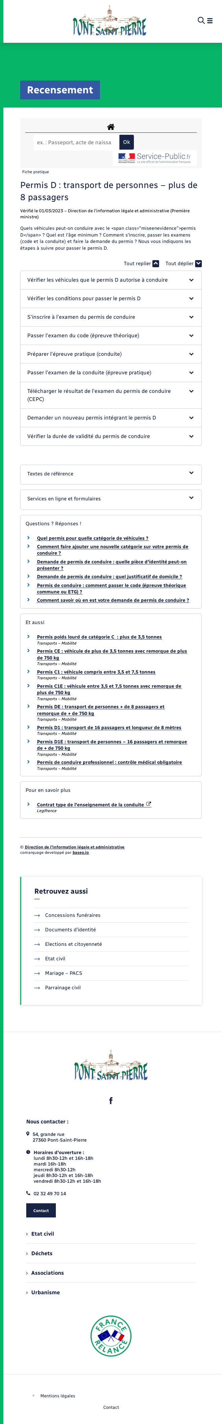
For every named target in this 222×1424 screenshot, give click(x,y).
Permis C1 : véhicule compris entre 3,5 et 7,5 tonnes (96, 672)
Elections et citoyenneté (68, 944)
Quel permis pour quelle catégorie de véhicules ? (92, 538)
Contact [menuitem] (111, 1407)
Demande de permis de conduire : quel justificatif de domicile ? (109, 577)
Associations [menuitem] (45, 1273)
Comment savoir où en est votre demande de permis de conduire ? (113, 600)
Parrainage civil (57, 988)
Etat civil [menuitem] (40, 1234)
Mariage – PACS (58, 973)
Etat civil (49, 959)
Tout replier (141, 263)
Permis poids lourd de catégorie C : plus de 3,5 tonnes (99, 637)
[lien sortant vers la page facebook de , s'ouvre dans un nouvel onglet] (111, 1101)
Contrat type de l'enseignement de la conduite (94, 805)
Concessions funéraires (67, 915)
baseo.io (81, 852)
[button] (110, 280)
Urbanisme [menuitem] (43, 1292)
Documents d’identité (65, 930)
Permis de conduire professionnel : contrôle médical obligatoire (109, 762)
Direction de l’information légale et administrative (74, 847)
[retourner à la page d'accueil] (109, 21)
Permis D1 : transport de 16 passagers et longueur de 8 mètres (109, 728)
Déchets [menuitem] (39, 1253)
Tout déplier (183, 263)
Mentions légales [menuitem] (57, 1395)
